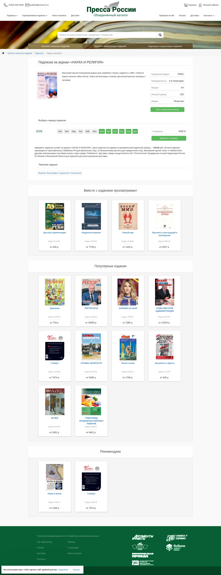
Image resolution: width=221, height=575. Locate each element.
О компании (73, 548)
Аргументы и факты (164, 363)
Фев (67, 131)
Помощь (71, 542)
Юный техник (128, 363)
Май (88, 131)
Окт (121, 131)
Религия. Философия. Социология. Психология (59, 173)
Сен (115, 131)
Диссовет (75, 15)
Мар (74, 131)
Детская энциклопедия (55, 232)
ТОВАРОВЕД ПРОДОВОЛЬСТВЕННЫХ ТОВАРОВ (91, 421)
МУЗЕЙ (54, 418)
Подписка (12, 15)
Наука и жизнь (55, 493)
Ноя (128, 131)
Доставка (195, 15)
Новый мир (127, 232)
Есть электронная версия (167, 109)
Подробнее (63, 570)
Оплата (182, 15)
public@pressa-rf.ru (37, 5)
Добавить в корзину (169, 138)
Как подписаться (44, 542)
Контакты (209, 15)
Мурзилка (54, 308)
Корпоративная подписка (34, 15)
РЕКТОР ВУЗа (91, 308)
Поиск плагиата (59, 15)
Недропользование (91, 232)
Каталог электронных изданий (110, 46)
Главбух (55, 363)
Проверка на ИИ (166, 15)
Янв (60, 131)
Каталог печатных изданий (55, 46)
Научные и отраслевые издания (165, 46)
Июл (102, 131)
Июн (95, 131)
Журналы (39, 53)
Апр (81, 131)
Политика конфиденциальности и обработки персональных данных (68, 536)
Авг (108, 131)
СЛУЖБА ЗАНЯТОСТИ (91, 363)
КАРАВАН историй (128, 308)
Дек (134, 131)
